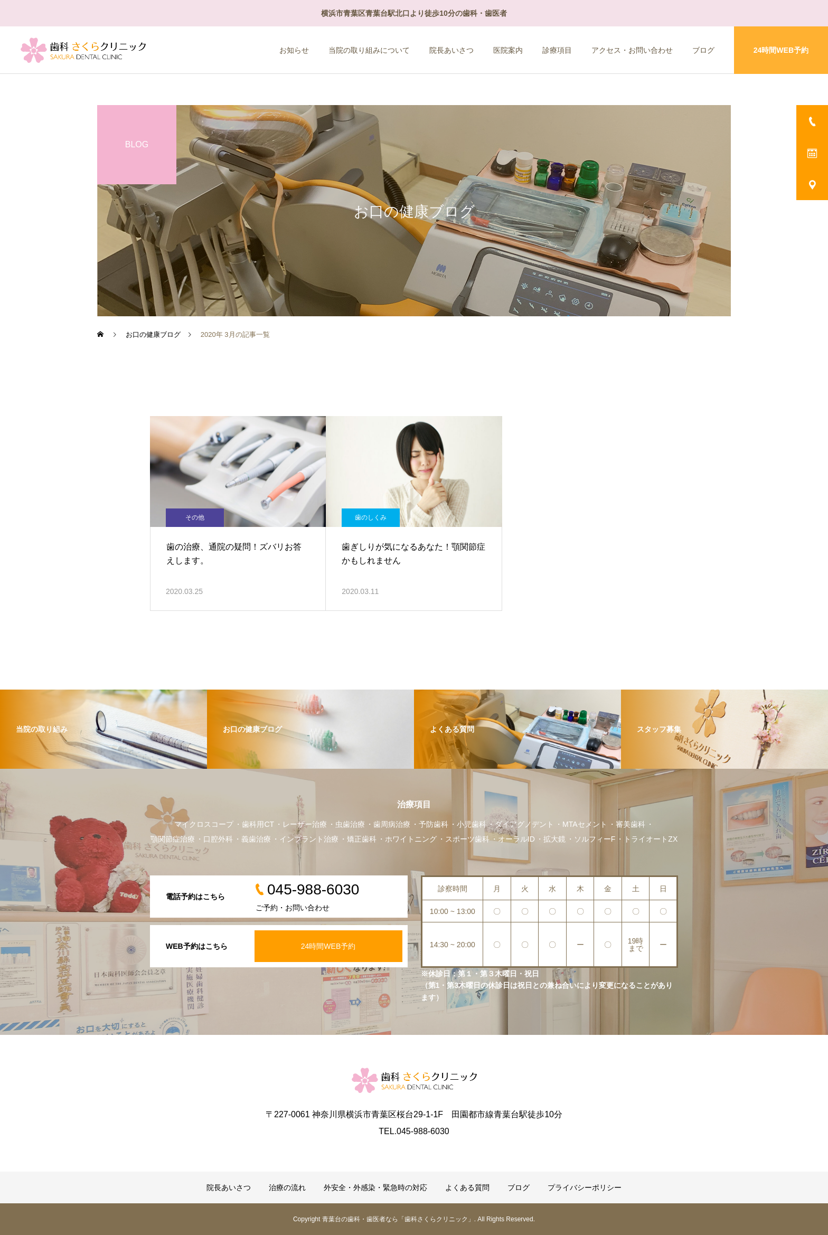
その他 (194, 517)
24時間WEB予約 (781, 50)
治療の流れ (287, 1187)
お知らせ (294, 50)
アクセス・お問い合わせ (632, 50)
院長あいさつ (451, 50)
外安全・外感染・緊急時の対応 (375, 1187)
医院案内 (508, 50)
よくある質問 (467, 1187)
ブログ (703, 50)
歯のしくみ (371, 517)
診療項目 (557, 50)
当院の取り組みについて (369, 50)
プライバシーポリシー (585, 1187)
